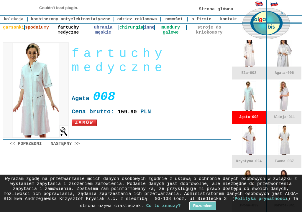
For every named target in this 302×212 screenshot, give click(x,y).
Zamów (84, 122)
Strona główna (216, 9)
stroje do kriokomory (209, 27)
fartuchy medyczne (68, 27)
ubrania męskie (103, 27)
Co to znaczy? (163, 205)
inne (149, 27)
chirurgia (131, 27)
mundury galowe (170, 27)
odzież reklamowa (137, 19)
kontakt (228, 19)
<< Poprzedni (26, 143)
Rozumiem (203, 205)
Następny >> (65, 143)
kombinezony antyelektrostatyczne (70, 19)
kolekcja (14, 19)
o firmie (201, 19)
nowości (174, 19)
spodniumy (37, 27)
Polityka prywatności (261, 198)
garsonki (13, 27)
